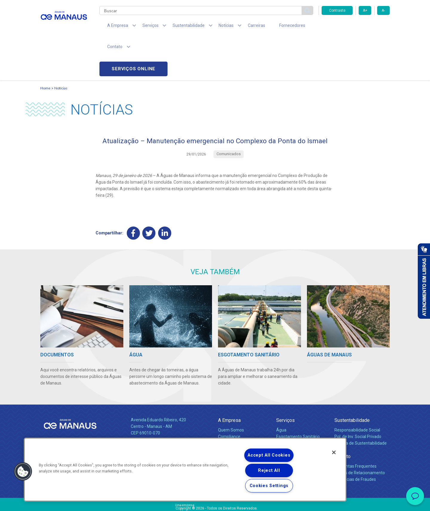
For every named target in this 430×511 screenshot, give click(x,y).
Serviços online (356, 27)
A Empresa (229, 388)
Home (45, 46)
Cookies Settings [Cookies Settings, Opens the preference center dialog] (269, 485)
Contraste (337, 10)
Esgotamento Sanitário (298, 404)
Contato (342, 425)
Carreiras (238, 27)
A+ (365, 10)
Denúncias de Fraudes (355, 447)
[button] (23, 471)
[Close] (333, 452)
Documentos (288, 418)
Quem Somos (231, 398)
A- (383, 10)
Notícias (60, 46)
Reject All (269, 470)
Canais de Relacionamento (359, 441)
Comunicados (231, 427)
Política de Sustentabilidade (360, 411)
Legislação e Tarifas (295, 411)
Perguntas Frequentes (355, 434)
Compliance (229, 404)
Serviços (285, 388)
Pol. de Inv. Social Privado (357, 404)
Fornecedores (270, 27)
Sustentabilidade (352, 388)
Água (281, 398)
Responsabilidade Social (357, 398)
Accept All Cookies (269, 455)
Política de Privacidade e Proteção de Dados (215, 502)
